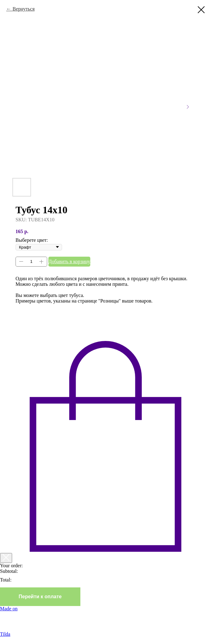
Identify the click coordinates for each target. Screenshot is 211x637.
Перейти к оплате (40, 596)
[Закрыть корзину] (6, 558)
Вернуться (23, 8)
